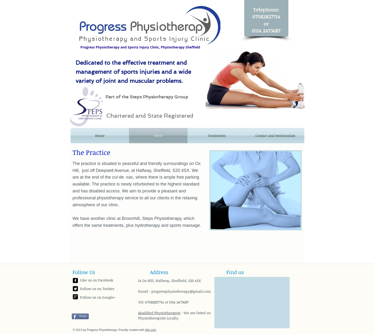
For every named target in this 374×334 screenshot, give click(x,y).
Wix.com (150, 330)
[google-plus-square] (75, 296)
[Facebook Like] (101, 308)
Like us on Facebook (96, 280)
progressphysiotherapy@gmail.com (181, 291)
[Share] (80, 316)
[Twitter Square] (75, 288)
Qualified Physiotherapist (159, 312)
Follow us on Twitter (97, 288)
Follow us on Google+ (97, 297)
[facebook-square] (75, 280)
